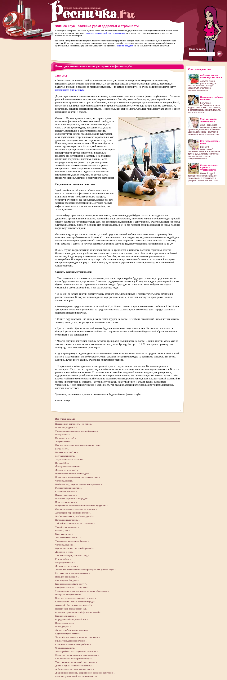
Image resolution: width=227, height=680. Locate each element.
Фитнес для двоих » (65, 544)
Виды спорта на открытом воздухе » (73, 473)
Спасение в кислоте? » (66, 491)
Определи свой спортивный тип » (71, 619)
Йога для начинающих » (67, 576)
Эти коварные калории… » (68, 537)
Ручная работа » (63, 559)
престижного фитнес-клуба (69, 89)
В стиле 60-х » (62, 463)
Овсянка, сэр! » (62, 530)
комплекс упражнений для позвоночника (105, 33)
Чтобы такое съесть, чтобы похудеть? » (74, 516)
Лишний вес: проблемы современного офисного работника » (85, 672)
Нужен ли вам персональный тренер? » (74, 548)
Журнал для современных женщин (82, 8)
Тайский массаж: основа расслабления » (75, 523)
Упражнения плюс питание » (69, 459)
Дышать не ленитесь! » (66, 470)
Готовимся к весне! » (65, 438)
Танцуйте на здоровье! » (67, 527)
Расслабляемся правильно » (68, 488)
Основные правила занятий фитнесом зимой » (78, 612)
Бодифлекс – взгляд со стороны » (71, 587)
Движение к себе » (64, 552)
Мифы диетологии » (65, 562)
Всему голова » (62, 434)
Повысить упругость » (66, 427)
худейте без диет (125, 45)
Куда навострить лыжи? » (67, 633)
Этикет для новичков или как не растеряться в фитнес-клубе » (85, 569)
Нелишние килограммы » (67, 520)
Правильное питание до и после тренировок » (77, 477)
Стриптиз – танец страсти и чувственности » (77, 655)
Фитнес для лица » (64, 480)
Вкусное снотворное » (66, 495)
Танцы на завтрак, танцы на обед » (72, 555)
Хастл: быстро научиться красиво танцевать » (77, 637)
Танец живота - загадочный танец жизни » (76, 662)
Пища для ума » (63, 626)
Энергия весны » (63, 441)
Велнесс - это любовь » (66, 452)
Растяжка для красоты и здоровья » (72, 573)
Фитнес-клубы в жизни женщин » (71, 630)
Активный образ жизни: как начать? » (73, 605)
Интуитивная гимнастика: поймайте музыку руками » (81, 505)
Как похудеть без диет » (67, 580)
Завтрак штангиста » (65, 456)
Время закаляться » (64, 623)
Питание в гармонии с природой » (72, 498)
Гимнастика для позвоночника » (71, 640)
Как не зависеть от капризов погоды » (73, 658)
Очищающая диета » (65, 648)
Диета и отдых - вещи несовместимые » (74, 665)
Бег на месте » (62, 448)
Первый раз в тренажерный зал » (71, 608)
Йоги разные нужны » (66, 502)
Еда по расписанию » (65, 616)
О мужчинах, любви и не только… (211, 98)
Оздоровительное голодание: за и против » (76, 509)
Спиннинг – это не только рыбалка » (73, 644)
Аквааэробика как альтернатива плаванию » (76, 651)
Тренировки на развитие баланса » (72, 541)
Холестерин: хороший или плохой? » (73, 512)
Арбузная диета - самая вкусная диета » (74, 669)
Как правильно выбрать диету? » (71, 584)
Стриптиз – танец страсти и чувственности (209, 167)
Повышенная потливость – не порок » (73, 424)
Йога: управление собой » (68, 466)
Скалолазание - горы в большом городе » (75, 601)
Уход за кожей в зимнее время (208, 120)
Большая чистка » (64, 534)
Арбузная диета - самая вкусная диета (211, 76)
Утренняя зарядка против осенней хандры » (76, 431)
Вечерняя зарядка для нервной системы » (75, 598)
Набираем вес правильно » (68, 594)
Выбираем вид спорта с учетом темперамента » (78, 484)
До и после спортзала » (66, 566)
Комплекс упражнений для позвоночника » (76, 676)
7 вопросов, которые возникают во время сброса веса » (82, 591)
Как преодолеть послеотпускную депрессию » (78, 445)
